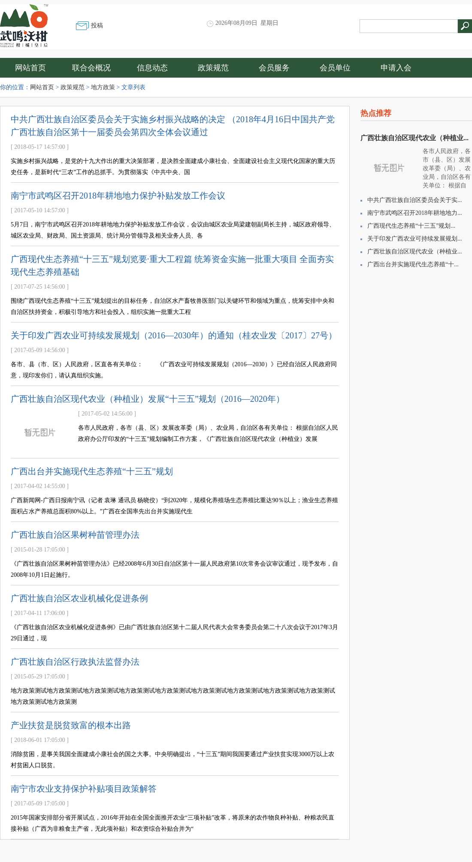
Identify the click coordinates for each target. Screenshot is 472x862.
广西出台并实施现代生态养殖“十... (413, 264)
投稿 (97, 25)
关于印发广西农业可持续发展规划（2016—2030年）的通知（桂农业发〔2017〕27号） (174, 335)
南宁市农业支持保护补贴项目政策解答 (84, 788)
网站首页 (30, 67)
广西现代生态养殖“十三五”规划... (411, 226)
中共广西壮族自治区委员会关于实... (414, 200)
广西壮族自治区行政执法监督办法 (75, 661)
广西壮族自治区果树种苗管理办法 (75, 535)
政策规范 (213, 67)
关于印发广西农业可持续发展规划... (414, 238)
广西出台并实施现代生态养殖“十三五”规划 (92, 471)
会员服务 (274, 67)
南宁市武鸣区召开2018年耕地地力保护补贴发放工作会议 (118, 195)
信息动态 (152, 67)
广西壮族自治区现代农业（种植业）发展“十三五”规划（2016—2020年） (147, 399)
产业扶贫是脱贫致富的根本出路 (71, 725)
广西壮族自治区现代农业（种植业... (414, 138)
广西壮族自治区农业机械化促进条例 (79, 598)
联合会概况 (91, 67)
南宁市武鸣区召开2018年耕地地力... (414, 213)
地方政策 (103, 87)
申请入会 (396, 67)
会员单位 (335, 67)
